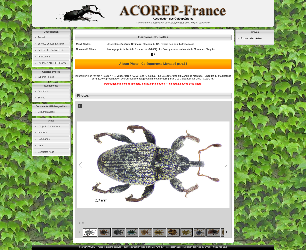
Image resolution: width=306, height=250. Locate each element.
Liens (40, 145)
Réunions (43, 91)
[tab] (51, 77)
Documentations (46, 112)
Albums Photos (46, 77)
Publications (44, 56)
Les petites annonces (49, 126)
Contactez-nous (46, 152)
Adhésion (42, 132)
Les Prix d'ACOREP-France (52, 63)
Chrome (208, 247)
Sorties (41, 97)
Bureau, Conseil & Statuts (51, 43)
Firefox (198, 247)
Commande (44, 139)
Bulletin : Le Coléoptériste (51, 50)
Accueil (41, 37)
